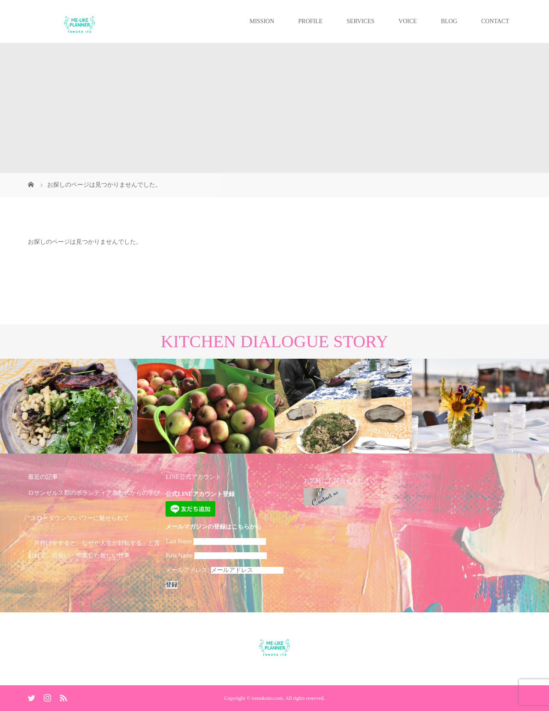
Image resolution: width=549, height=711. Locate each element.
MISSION (262, 21)
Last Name (179, 541)
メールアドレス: (224, 570)
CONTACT (495, 21)
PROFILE (310, 21)
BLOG (449, 21)
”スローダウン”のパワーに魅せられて (78, 518)
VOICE (407, 21)
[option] (68, 406)
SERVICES (360, 21)
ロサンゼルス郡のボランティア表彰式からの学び (94, 493)
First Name (179, 555)
